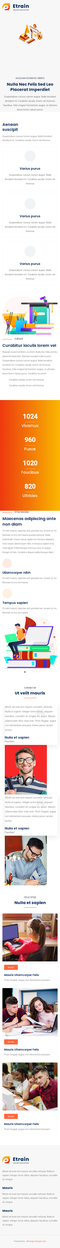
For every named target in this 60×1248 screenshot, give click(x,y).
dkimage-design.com (36, 1241)
